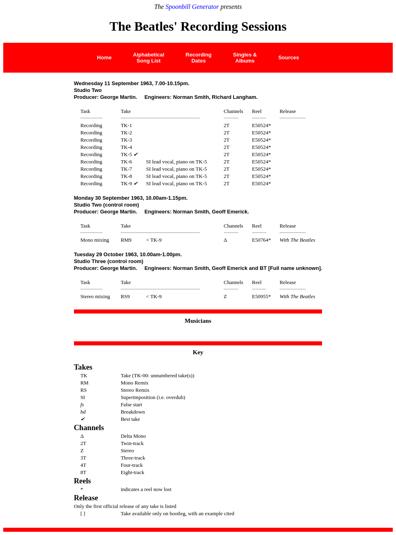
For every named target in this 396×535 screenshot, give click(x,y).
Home (104, 57)
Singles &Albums (245, 58)
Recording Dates (198, 58)
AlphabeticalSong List (148, 58)
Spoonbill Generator (192, 6)
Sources (288, 57)
